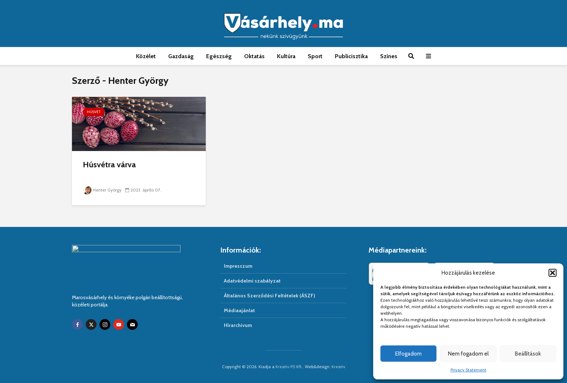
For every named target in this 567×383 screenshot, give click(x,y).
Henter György (102, 190)
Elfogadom (408, 353)
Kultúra (286, 56)
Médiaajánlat (239, 310)
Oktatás (254, 56)
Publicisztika (351, 56)
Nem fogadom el (468, 353)
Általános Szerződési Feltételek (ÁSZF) (269, 295)
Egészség (219, 56)
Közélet (146, 56)
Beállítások (528, 353)
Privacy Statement (468, 370)
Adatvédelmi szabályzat (252, 280)
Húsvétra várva (109, 164)
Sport (315, 56)
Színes (388, 56)
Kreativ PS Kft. (289, 366)
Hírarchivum (238, 325)
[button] (552, 272)
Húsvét (94, 111)
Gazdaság (181, 56)
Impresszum (238, 266)
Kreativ (338, 366)
